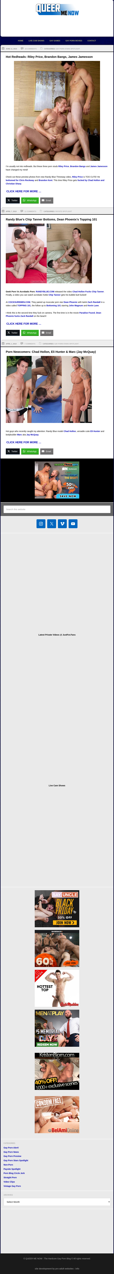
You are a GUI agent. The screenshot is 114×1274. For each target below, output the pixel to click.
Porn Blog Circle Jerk (14, 1173)
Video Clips (9, 1182)
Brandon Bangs (78, 166)
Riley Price (63, 166)
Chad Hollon (70, 431)
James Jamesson (98, 166)
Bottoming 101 (53, 305)
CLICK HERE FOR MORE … (23, 191)
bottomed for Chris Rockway (20, 180)
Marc (19, 434)
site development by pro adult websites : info (57, 1268)
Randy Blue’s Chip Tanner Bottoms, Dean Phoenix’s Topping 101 (51, 219)
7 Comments (29, 344)
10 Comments (31, 49)
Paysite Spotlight (63, 211)
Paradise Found (87, 313)
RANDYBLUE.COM (45, 291)
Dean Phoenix (70, 302)
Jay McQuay (32, 434)
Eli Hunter (95, 431)
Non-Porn (8, 1165)
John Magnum (76, 305)
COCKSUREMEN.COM (19, 302)
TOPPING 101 (24, 305)
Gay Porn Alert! (11, 1148)
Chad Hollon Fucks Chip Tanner (88, 291)
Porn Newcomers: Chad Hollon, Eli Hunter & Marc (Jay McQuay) (51, 351)
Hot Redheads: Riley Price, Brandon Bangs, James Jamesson (49, 56)
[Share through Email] (46, 200)
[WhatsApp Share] (30, 200)
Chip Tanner (55, 295)
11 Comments (30, 211)
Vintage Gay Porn (12, 1186)
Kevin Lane (93, 305)
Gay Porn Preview (12, 1156)
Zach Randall (94, 302)
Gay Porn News (11, 1152)
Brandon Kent (46, 180)
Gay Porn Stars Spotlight (68, 49)
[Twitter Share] (13, 200)
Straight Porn (10, 1177)
